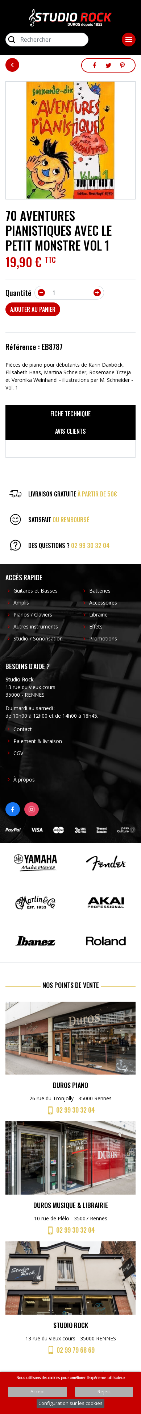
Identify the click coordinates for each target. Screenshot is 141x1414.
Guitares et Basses (35, 590)
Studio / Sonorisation (38, 638)
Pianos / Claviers (32, 614)
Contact (22, 729)
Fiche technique (70, 413)
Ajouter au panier (32, 309)
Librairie (98, 614)
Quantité (18, 292)
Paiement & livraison (37, 741)
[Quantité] (69, 293)
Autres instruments (35, 626)
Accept (37, 1391)
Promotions (103, 638)
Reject (104, 1391)
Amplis (21, 602)
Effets (96, 626)
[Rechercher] (46, 39)
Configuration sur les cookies (70, 1403)
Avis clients (70, 431)
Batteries (100, 590)
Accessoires (103, 602)
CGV (18, 753)
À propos (24, 779)
